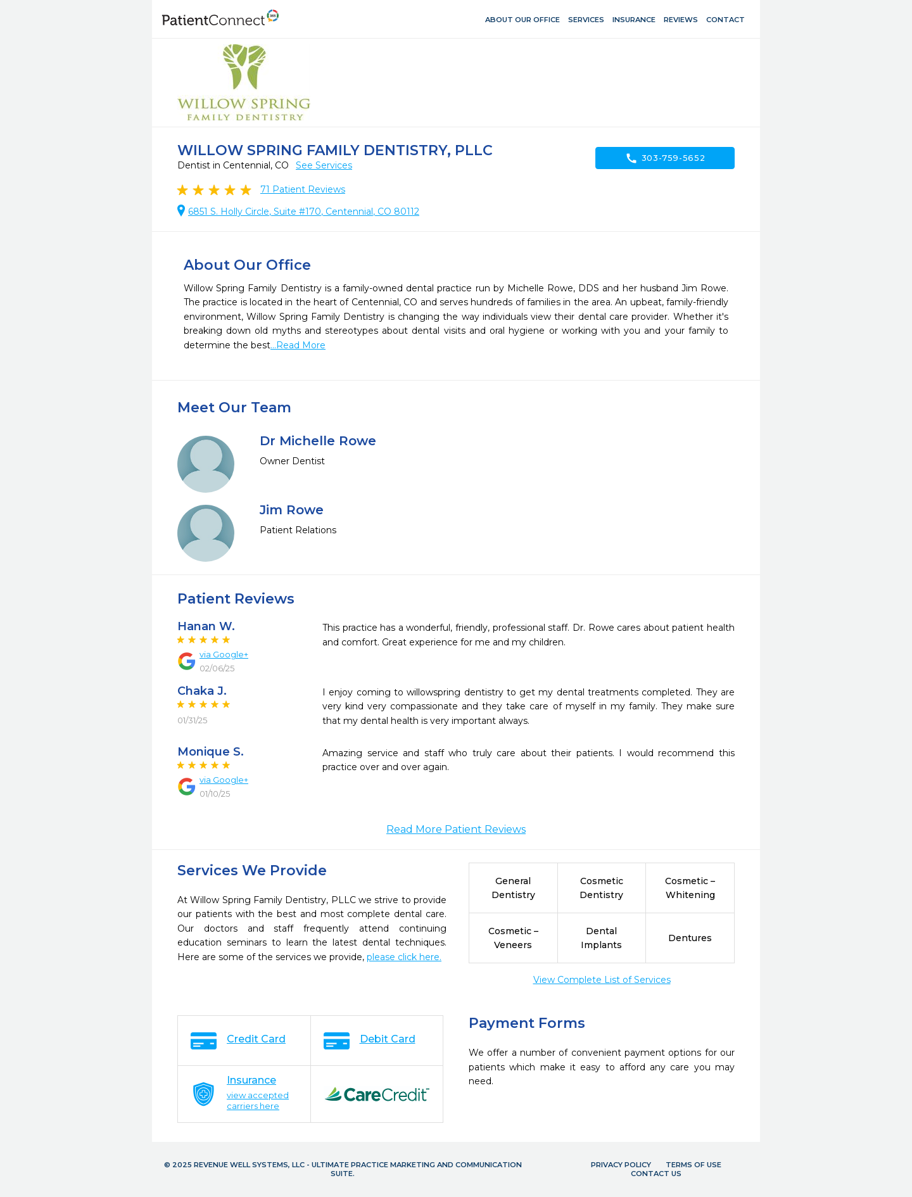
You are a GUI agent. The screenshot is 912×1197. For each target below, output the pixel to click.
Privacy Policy (621, 1164)
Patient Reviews (302, 189)
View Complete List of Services (602, 979)
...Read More (298, 345)
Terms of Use (693, 1164)
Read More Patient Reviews (456, 829)
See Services (324, 165)
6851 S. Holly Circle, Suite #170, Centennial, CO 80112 (303, 211)
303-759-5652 (665, 158)
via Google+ (224, 654)
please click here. (404, 957)
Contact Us (656, 1173)
